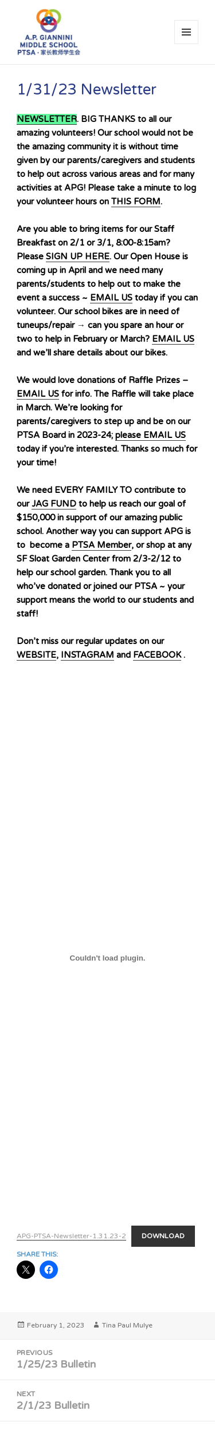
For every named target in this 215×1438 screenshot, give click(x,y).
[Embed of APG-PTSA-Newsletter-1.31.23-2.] (107, 958)
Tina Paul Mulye (127, 1325)
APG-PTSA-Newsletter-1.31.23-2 (71, 1236)
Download (163, 1236)
